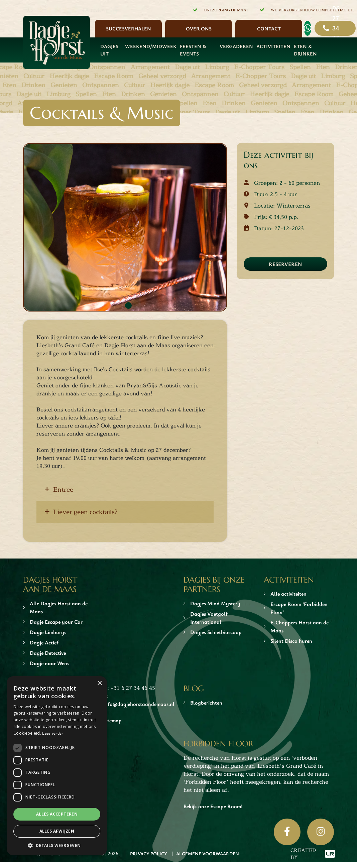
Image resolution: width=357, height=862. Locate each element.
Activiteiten (273, 46)
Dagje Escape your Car (56, 621)
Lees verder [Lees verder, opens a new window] (52, 733)
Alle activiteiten (288, 593)
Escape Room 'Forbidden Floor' (299, 608)
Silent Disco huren (291, 640)
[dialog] (57, 765)
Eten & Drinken (305, 50)
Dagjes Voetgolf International (209, 617)
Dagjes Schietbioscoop (216, 632)
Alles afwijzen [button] (57, 831)
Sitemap (112, 720)
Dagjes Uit (109, 50)
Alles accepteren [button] (57, 814)
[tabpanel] (125, 227)
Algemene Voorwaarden (207, 853)
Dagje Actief (44, 642)
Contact (269, 28)
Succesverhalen (128, 28)
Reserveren (285, 264)
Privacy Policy (148, 853)
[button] (56, 845)
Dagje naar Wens (49, 663)
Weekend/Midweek (150, 46)
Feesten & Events (193, 50)
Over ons (199, 28)
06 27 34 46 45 (336, 28)
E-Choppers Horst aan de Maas (299, 626)
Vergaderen (236, 46)
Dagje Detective (48, 652)
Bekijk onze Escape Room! (213, 806)
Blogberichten (206, 702)
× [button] (99, 683)
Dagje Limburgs (48, 632)
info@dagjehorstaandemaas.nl (138, 704)
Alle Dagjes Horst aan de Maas (59, 607)
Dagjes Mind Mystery (215, 603)
